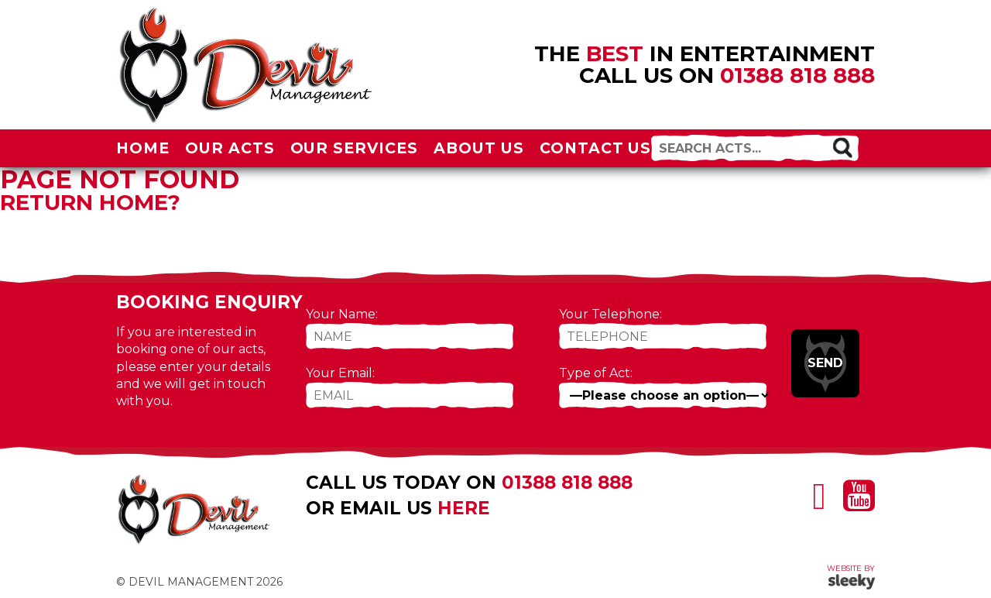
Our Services (354, 148)
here (463, 508)
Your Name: (342, 314)
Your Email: (340, 373)
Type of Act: (596, 373)
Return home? (90, 202)
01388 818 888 (797, 75)
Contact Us (596, 148)
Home (143, 148)
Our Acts (230, 148)
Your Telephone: (610, 314)
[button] (842, 146)
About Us (479, 148)
